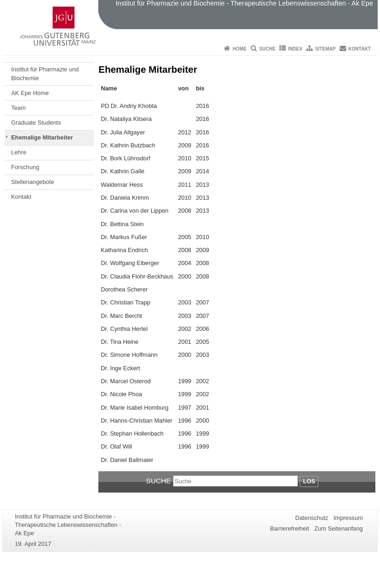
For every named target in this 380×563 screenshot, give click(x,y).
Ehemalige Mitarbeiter (42, 137)
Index (295, 48)
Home (239, 48)
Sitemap (325, 48)
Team (18, 107)
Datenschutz (311, 517)
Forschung (25, 167)
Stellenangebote (32, 181)
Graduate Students (36, 122)
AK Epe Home (30, 92)
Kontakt (359, 48)
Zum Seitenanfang (338, 528)
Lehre (18, 152)
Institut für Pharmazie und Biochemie (45, 73)
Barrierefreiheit (289, 528)
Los (309, 481)
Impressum (348, 517)
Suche (267, 48)
